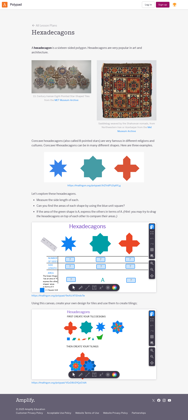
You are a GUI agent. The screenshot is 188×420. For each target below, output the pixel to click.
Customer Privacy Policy (29, 412)
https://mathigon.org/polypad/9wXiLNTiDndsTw (58, 295)
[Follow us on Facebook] (158, 400)
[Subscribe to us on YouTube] (169, 400)
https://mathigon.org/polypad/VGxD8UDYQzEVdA (59, 382)
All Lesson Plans (44, 25)
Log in (148, 4)
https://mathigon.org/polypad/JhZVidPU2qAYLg (94, 185)
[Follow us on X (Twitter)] (153, 400)
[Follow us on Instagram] (164, 400)
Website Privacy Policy (115, 412)
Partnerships (139, 412)
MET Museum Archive (66, 100)
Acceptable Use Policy (59, 412)
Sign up (162, 4)
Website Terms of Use (87, 412)
